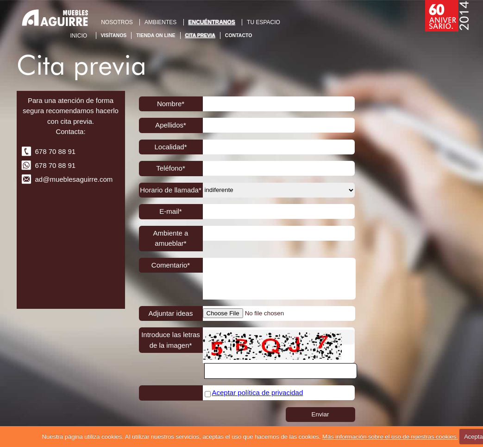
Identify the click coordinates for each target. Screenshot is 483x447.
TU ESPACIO (263, 22)
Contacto (238, 35)
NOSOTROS (117, 22)
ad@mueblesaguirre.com (74, 179)
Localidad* (170, 147)
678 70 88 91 (55, 151)
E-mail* (170, 211)
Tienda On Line (155, 35)
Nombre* (170, 104)
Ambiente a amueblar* (170, 238)
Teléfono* (170, 168)
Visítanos (114, 35)
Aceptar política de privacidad (257, 392)
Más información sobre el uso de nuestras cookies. (390, 436)
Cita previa (200, 35)
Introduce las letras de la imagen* (170, 340)
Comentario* (170, 265)
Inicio (79, 35)
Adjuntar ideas (171, 313)
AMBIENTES (160, 22)
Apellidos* (170, 125)
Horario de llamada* (170, 190)
